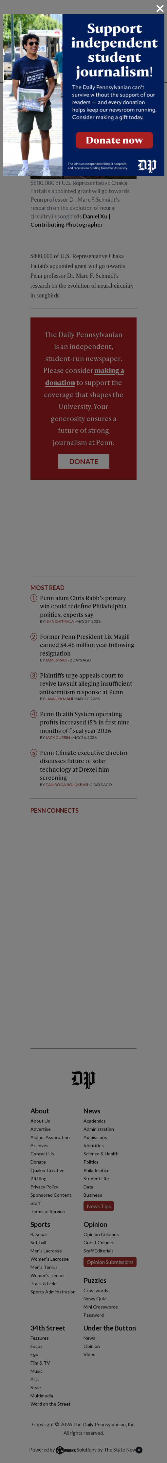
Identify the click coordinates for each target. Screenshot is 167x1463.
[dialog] (83, 731)
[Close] (160, 8)
